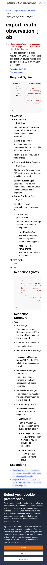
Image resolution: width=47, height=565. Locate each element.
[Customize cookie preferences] (23, 559)
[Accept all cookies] (23, 548)
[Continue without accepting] (23, 553)
